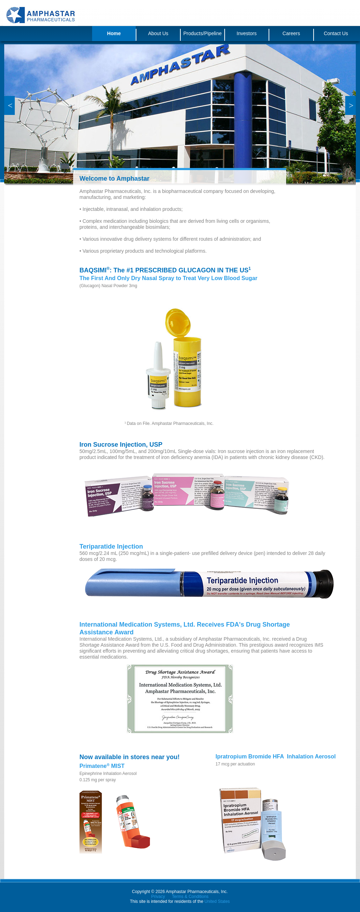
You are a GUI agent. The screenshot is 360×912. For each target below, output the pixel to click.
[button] (9, 105)
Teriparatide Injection (111, 546)
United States (217, 901)
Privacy (158, 896)
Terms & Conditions (190, 896)
